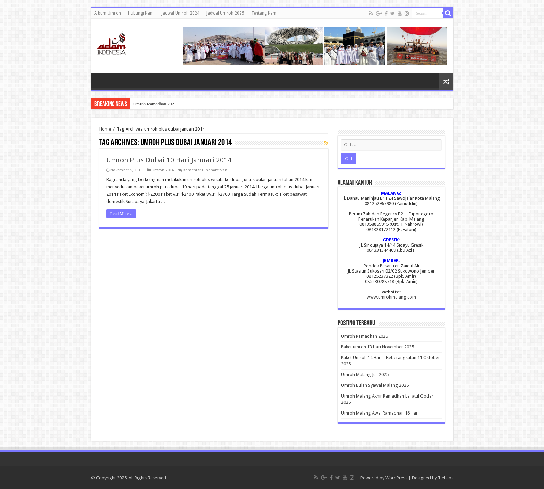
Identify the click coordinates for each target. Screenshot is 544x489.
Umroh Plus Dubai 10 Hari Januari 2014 (168, 160)
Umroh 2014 (163, 170)
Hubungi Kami (141, 13)
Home (105, 129)
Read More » (121, 213)
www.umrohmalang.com (391, 297)
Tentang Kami (264, 13)
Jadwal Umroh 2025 (225, 13)
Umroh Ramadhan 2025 (155, 103)
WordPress (396, 477)
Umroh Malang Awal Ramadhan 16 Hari (380, 413)
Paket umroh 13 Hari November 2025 (377, 346)
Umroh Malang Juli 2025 (365, 374)
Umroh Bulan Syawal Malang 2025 (375, 385)
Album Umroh (107, 13)
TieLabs (445, 477)
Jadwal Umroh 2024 (180, 13)
